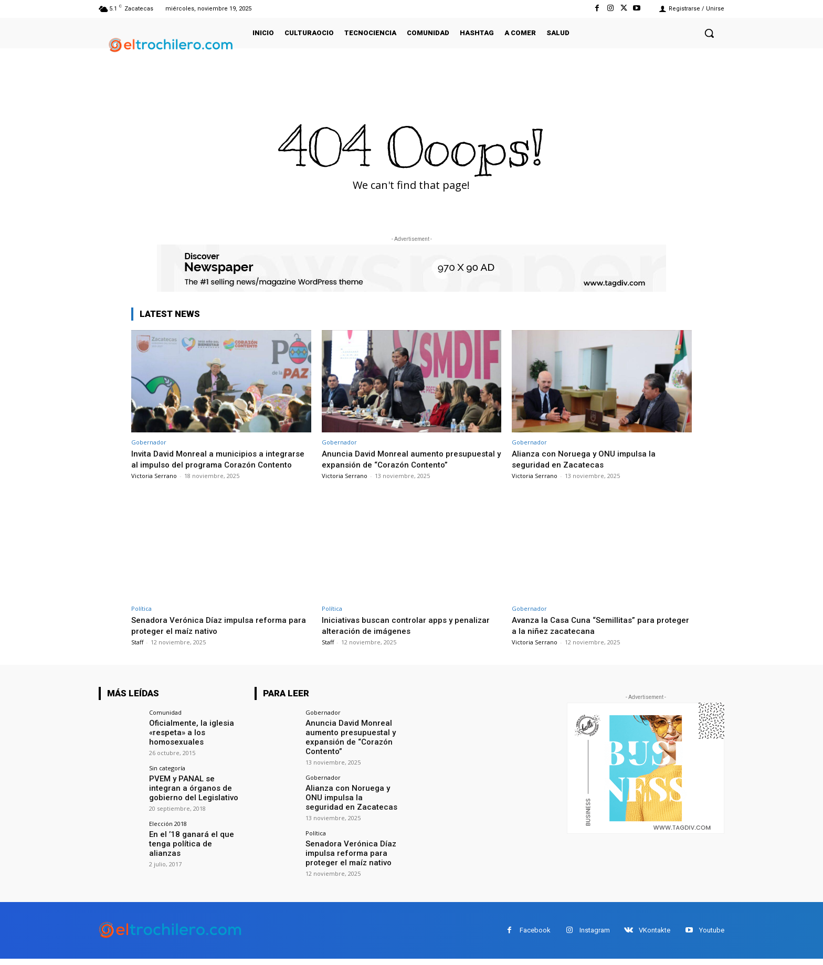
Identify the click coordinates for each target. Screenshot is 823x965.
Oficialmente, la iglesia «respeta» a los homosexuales (188, 742)
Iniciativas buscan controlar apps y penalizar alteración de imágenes (410, 635)
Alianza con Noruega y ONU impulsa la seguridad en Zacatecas (587, 458)
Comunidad (165, 723)
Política (141, 619)
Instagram (594, 937)
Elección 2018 (168, 831)
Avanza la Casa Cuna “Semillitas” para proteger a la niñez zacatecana (587, 635)
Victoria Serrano (154, 486)
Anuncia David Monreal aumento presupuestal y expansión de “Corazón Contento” (399, 464)
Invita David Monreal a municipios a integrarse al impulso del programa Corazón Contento (219, 464)
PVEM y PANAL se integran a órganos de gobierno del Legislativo (195, 796)
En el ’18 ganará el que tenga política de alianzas (193, 846)
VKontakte (654, 937)
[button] (709, 33)
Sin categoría (167, 777)
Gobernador (148, 442)
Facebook (535, 937)
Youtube (711, 937)
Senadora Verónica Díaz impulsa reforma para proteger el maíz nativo (213, 635)
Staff (137, 653)
